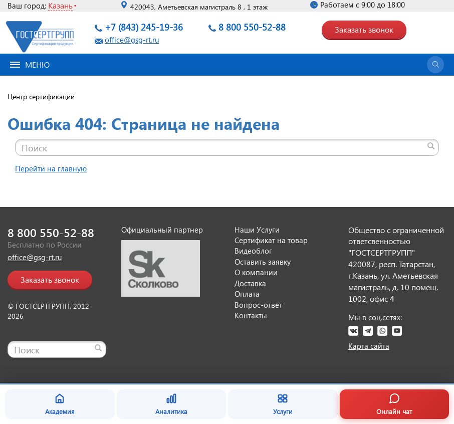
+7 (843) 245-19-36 (144, 27)
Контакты (251, 315)
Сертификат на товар (271, 240)
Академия (60, 403)
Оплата (247, 294)
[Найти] (431, 146)
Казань (60, 5)
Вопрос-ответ (258, 305)
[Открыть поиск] (435, 64)
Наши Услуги (257, 230)
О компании (256, 272)
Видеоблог (253, 251)
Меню (30, 64)
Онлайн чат (394, 403)
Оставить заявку (263, 262)
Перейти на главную (51, 168)
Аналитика (171, 403)
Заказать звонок (364, 29)
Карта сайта (368, 346)
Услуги (283, 403)
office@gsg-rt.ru (132, 40)
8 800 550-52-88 (252, 27)
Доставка (250, 283)
